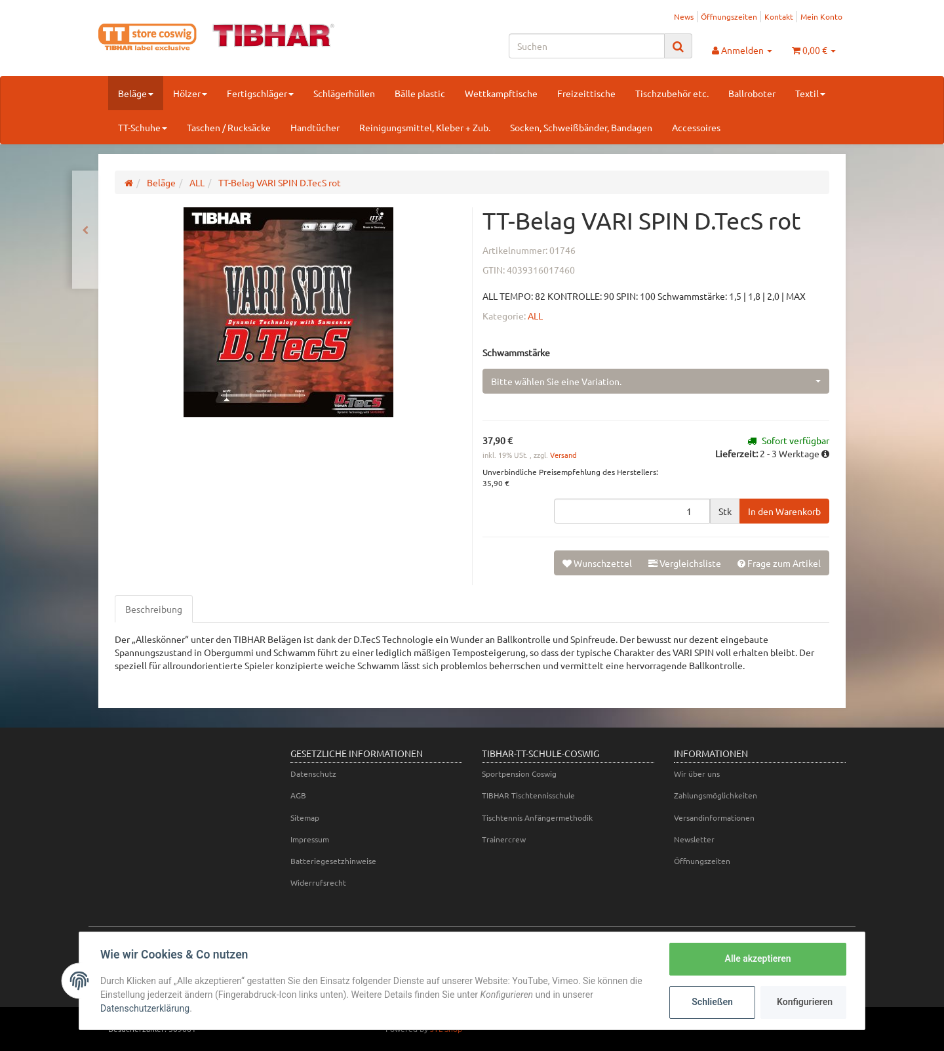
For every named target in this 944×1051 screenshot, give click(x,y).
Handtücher (315, 127)
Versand (563, 454)
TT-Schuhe (142, 127)
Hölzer (190, 93)
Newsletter (694, 839)
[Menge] (632, 511)
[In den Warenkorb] (784, 511)
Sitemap (304, 817)
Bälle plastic (420, 93)
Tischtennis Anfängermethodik (537, 817)
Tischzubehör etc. (672, 93)
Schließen (712, 1002)
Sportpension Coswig (519, 773)
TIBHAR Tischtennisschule (528, 795)
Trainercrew (504, 839)
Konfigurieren (805, 1002)
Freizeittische (586, 93)
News (684, 16)
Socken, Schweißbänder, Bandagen (581, 127)
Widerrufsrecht (318, 882)
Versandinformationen (714, 817)
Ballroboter (752, 93)
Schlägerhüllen (344, 93)
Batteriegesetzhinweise (333, 860)
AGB (298, 795)
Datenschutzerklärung (144, 1008)
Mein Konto (821, 16)
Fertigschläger (260, 93)
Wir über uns (697, 773)
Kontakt (778, 16)
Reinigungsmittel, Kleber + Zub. (424, 127)
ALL (535, 315)
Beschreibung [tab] (153, 609)
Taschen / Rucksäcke (229, 127)
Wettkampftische (501, 93)
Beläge (135, 93)
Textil (810, 93)
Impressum (309, 839)
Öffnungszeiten (729, 16)
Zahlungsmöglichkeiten (715, 795)
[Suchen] (587, 45)
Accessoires (696, 127)
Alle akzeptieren (757, 958)
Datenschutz (313, 773)
